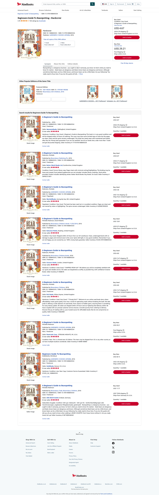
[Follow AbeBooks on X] (113, 448)
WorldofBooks (51, 199)
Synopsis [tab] (48, 64)
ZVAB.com (119, 484)
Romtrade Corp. (52, 334)
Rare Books (65, 10)
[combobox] (66, 4)
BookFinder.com (79, 488)
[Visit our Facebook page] (113, 443)
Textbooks (105, 10)
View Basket (29, 456)
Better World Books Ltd (55, 165)
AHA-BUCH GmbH (53, 398)
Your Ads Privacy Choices (75, 459)
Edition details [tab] (73, 64)
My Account (120, 4)
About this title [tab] (59, 64)
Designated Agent (74, 462)
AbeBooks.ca (97, 484)
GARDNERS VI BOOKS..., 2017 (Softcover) (93, 101)
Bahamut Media (52, 231)
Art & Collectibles (85, 10)
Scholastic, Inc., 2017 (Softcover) (117, 101)
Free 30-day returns (127, 63)
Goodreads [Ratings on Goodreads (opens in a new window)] (42, 21)
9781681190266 (62, 89)
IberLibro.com (109, 484)
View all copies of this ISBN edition (55, 39)
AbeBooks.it (73, 484)
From (51, 44)
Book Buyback (51, 449)
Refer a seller (50, 452)
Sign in (112, 4)
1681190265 (47, 89)
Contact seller (46, 146)
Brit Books (50, 294)
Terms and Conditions (106, 493)
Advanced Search (23, 10)
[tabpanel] (77, 71)
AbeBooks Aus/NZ (86, 484)
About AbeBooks (73, 443)
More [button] (81, 74)
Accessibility (72, 465)
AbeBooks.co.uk (41, 484)
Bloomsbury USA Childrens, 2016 (53, 92)
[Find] (92, 4)
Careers (71, 449)
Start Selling (137, 10)
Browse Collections (45, 10)
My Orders (28, 452)
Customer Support (95, 446)
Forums (71, 452)
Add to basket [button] (127, 37)
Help (138, 4)
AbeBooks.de (52, 484)
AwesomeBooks (52, 129)
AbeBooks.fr (63, 484)
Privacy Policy (72, 456)
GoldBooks (50, 366)
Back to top (79, 434)
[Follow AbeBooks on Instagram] (113, 452)
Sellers (121, 10)
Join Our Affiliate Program (54, 446)
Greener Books (51, 262)
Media (70, 446)
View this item (118, 25)
